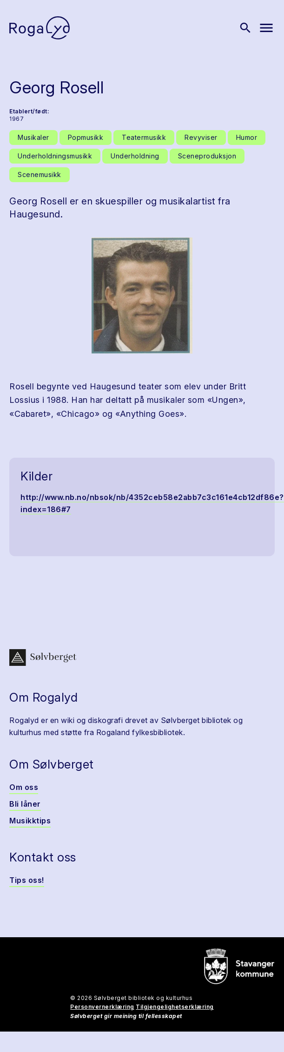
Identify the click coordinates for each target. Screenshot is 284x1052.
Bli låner (25, 804)
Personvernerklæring (102, 1006)
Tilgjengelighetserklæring (175, 1006)
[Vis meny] (266, 28)
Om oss (23, 787)
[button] (142, 295)
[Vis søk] (245, 28)
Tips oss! (26, 880)
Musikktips (30, 820)
